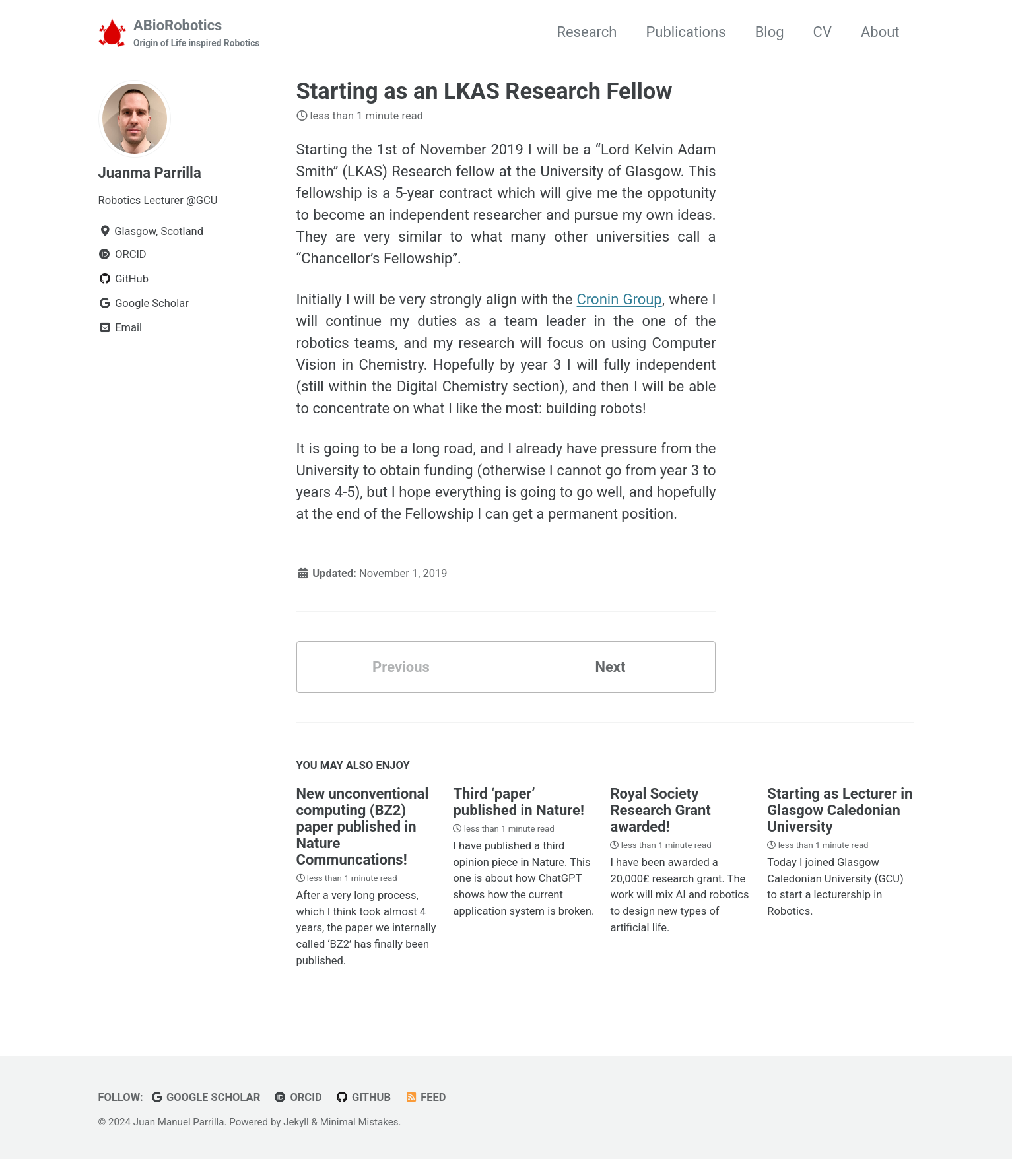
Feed (425, 1097)
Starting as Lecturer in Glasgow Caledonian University (839, 810)
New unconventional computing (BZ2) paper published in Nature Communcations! (362, 826)
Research (587, 32)
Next (610, 667)
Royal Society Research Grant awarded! (660, 810)
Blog (769, 32)
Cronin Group (619, 299)
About (880, 32)
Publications (685, 32)
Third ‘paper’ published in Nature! (518, 801)
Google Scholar (205, 1097)
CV (822, 32)
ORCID (298, 1097)
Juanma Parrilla (149, 172)
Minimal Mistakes (359, 1122)
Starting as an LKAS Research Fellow (484, 91)
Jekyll (296, 1122)
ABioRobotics (196, 33)
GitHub (363, 1097)
